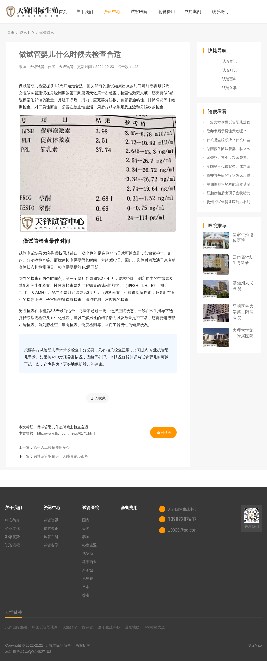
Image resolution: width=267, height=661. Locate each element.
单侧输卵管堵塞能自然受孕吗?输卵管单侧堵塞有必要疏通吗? (231, 184)
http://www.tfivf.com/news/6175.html (66, 433)
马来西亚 (89, 562)
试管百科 (229, 79)
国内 (85, 520)
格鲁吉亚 (89, 545)
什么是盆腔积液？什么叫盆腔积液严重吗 (231, 140)
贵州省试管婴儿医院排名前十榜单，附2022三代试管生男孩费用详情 (231, 202)
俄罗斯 (87, 553)
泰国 (85, 537)
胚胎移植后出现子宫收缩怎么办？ (231, 193)
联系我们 (220, 11)
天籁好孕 (70, 627)
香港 (85, 595)
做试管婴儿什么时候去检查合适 (70, 54)
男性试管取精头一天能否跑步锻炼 (60, 456)
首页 (63, 11)
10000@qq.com (182, 530)
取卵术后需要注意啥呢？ (227, 131)
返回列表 (164, 432)
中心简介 (12, 520)
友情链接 (13, 612)
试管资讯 (46, 32)
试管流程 (12, 545)
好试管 (87, 627)
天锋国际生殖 (16, 627)
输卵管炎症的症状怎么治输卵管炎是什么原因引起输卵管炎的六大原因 (231, 175)
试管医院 (139, 11)
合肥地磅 (132, 627)
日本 (85, 587)
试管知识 (229, 70)
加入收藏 (98, 398)
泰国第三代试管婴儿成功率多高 (231, 166)
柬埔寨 (87, 578)
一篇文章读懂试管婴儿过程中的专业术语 (231, 122)
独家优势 (12, 537)
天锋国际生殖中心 (60, 645)
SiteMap (255, 645)
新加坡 (87, 570)
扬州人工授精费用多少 (51, 447)
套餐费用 (166, 11)
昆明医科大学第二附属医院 (243, 312)
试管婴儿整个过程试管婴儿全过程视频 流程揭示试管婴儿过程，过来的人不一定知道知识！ (231, 158)
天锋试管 (37, 67)
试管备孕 (229, 88)
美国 (85, 528)
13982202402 (182, 519)
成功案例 (192, 11)
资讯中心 (112, 11)
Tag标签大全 (154, 627)
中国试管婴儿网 (45, 627)
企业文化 (12, 528)
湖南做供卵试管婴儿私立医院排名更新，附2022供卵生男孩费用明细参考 (231, 149)
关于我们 (84, 11)
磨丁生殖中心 (109, 627)
